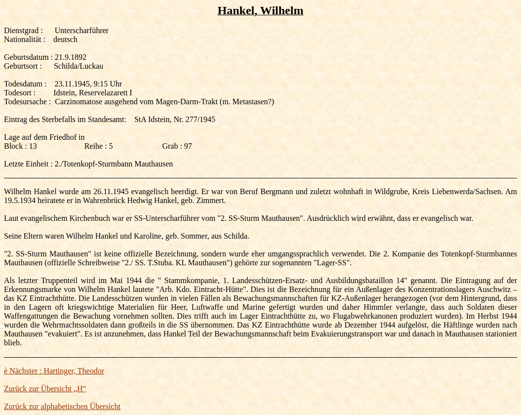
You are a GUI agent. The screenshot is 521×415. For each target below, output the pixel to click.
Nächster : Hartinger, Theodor (54, 371)
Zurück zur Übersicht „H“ (45, 388)
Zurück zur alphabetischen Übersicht (62, 406)
